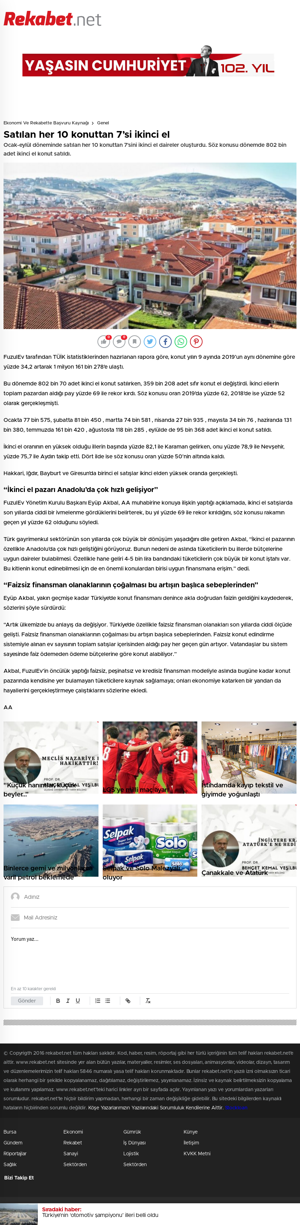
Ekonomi (73, 1132)
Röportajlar (15, 1153)
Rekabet (72, 1143)
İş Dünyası (134, 1143)
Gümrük (132, 1132)
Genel (103, 123)
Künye (191, 1132)
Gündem (13, 1143)
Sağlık (10, 1164)
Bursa (10, 1132)
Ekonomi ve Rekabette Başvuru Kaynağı (46, 123)
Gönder (27, 1001)
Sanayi (70, 1153)
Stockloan (236, 1108)
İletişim (191, 1143)
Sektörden (75, 1164)
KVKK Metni (197, 1153)
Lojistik (131, 1153)
